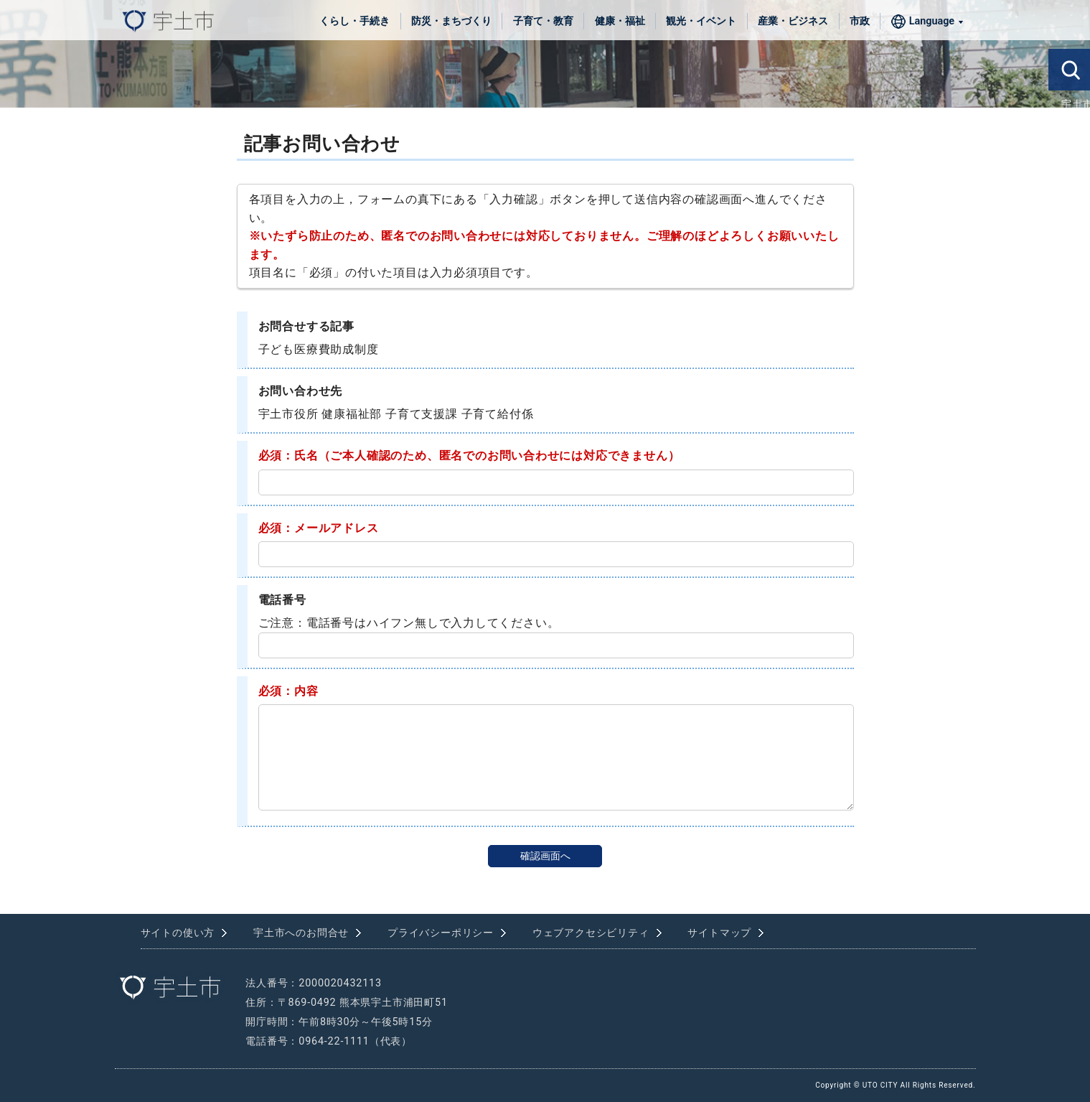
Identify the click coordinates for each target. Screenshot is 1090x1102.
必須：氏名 (288, 455)
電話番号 (282, 600)
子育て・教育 (543, 21)
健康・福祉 (620, 21)
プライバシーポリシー (440, 933)
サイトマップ (719, 933)
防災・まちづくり (451, 21)
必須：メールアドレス (318, 528)
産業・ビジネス (793, 21)
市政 (860, 21)
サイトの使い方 (178, 933)
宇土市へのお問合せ (301, 933)
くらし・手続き (354, 21)
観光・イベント (701, 21)
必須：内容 (288, 691)
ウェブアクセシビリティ (590, 933)
